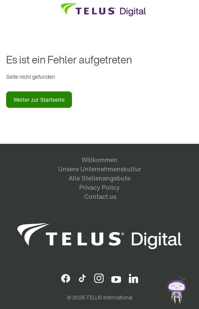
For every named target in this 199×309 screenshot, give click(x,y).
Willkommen (99, 159)
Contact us (100, 196)
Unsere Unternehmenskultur (99, 169)
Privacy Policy (99, 187)
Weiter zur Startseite (39, 100)
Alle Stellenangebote (99, 178)
